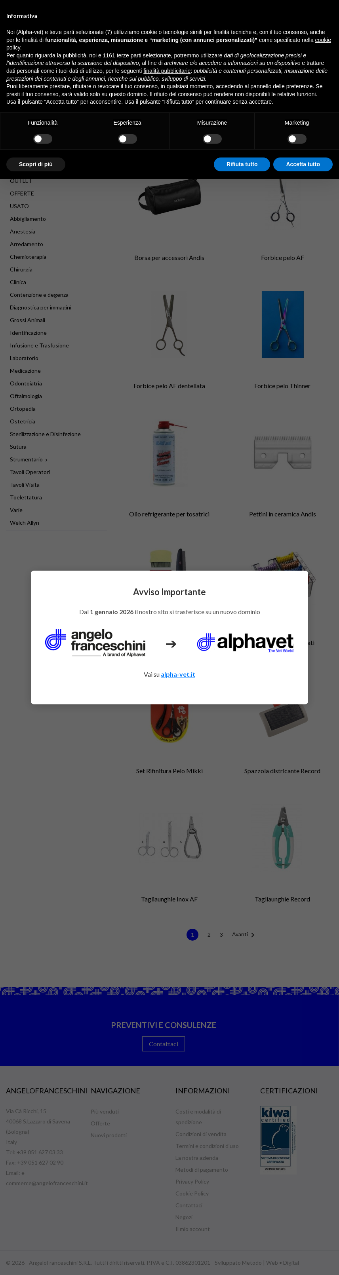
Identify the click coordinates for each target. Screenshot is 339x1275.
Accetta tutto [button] (303, 164)
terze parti (129, 55)
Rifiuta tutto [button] (242, 164)
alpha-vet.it (178, 674)
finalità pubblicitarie (166, 71)
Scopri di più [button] (36, 164)
